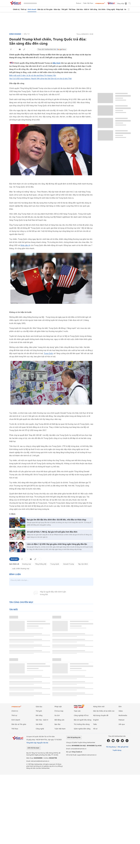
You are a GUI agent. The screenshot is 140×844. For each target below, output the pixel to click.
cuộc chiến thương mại (20, 568)
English (96, 720)
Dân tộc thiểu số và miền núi (103, 711)
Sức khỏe (101, 9)
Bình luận (14, 559)
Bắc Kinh (56, 63)
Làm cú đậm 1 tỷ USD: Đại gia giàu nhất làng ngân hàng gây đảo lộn (57, 544)
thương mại (26, 564)
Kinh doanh (32, 9)
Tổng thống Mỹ (40, 564)
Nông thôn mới (98, 706)
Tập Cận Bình (83, 564)
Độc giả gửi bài (123, 747)
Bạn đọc (58, 724)
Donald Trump (68, 564)
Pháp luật (119, 9)
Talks (95, 724)
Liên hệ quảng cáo (73, 737)
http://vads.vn (77, 752)
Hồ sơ (95, 729)
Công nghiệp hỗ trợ (81, 715)
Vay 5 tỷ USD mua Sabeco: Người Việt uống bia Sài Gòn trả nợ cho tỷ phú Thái (40, 79)
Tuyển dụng (117, 750)
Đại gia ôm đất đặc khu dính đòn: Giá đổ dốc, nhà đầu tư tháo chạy (56, 520)
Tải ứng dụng (111, 747)
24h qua (122, 724)
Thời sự (23, 9)
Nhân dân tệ (25, 245)
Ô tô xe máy (59, 711)
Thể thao (72, 9)
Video (121, 711)
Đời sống (93, 9)
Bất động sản (59, 720)
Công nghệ (111, 9)
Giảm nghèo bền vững (82, 729)
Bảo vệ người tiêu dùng (82, 720)
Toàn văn (77, 711)
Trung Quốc (48, 353)
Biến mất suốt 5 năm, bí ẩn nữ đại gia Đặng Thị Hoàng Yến (32, 75)
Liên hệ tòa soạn (33, 748)
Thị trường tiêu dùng (82, 724)
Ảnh (120, 706)
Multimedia (123, 715)
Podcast (78, 3)
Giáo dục (57, 9)
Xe (125, 9)
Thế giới (64, 9)
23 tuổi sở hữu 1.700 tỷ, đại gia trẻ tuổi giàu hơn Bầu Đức (52, 532)
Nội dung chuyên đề (100, 715)
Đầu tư (27, 34)
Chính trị (16, 9)
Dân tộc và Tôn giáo (45, 9)
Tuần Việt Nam (88, 3)
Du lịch (57, 715)
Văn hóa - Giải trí (83, 9)
